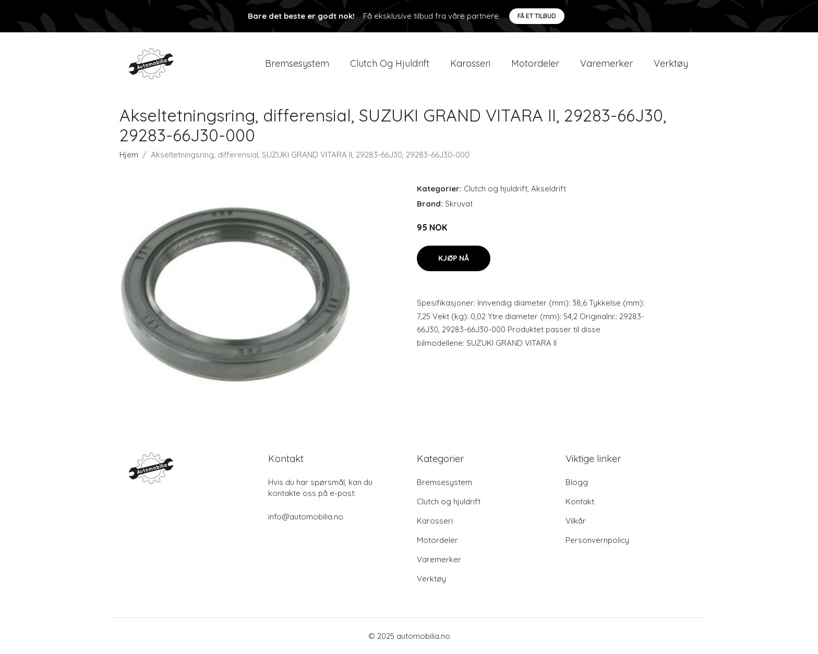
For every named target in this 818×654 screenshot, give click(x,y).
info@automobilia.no (305, 517)
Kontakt (580, 501)
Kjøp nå (453, 258)
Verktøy (671, 63)
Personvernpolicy (597, 540)
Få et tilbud (537, 16)
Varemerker (606, 63)
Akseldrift (548, 188)
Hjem (128, 155)
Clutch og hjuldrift (389, 63)
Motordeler (535, 63)
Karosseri (470, 63)
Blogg (577, 482)
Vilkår (576, 521)
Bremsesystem (297, 63)
